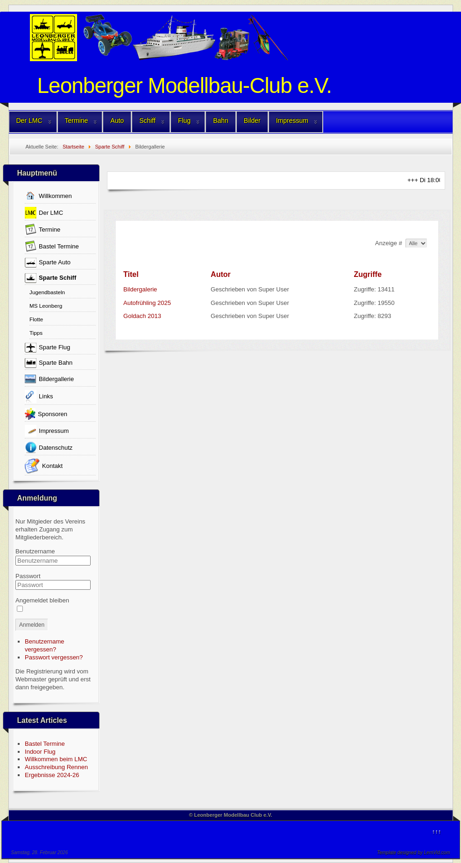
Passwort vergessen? (54, 657)
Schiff (147, 120)
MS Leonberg (45, 306)
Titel (131, 274)
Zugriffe (368, 274)
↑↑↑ (436, 831)
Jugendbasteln (47, 292)
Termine (76, 120)
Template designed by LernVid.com (413, 852)
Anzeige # (389, 243)
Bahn (220, 120)
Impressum (292, 120)
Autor (221, 274)
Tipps (36, 333)
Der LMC (29, 120)
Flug (184, 120)
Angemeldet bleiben (42, 600)
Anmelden (31, 625)
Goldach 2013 (142, 315)
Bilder (252, 120)
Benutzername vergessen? (44, 645)
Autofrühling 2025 (147, 302)
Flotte (36, 319)
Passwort (27, 576)
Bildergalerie (140, 289)
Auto (117, 120)
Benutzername (35, 551)
